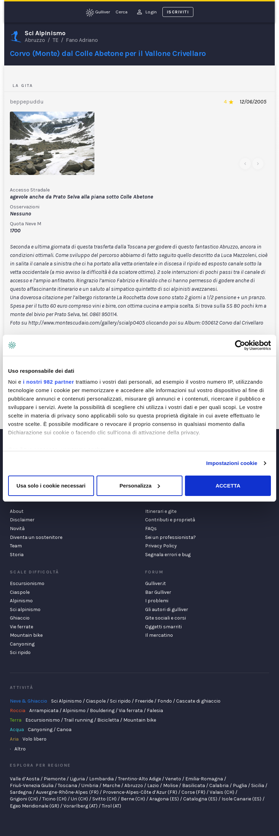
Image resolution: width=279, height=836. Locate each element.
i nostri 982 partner (48, 382)
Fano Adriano (82, 40)
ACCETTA (228, 486)
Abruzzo (35, 40)
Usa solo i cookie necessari (51, 486)
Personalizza (139, 486)
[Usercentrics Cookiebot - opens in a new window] (240, 345)
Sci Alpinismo (45, 33)
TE (55, 40)
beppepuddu (27, 101)
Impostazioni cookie (231, 463)
